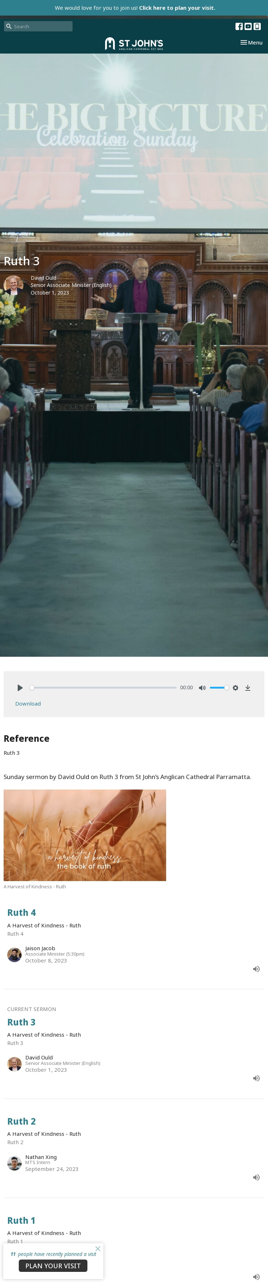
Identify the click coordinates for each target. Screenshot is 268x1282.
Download (28, 703)
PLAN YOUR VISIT (53, 1265)
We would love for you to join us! (135, 7)
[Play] (20, 688)
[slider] (103, 687)
